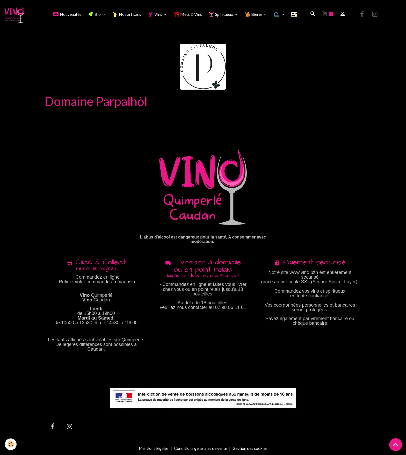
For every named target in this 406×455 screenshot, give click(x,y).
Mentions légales (153, 448)
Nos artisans (126, 14)
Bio (95, 14)
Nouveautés (67, 14)
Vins (155, 14)
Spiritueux (221, 14)
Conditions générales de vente (200, 448)
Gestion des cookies (250, 449)
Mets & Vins (187, 14)
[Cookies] (11, 444)
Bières (254, 14)
